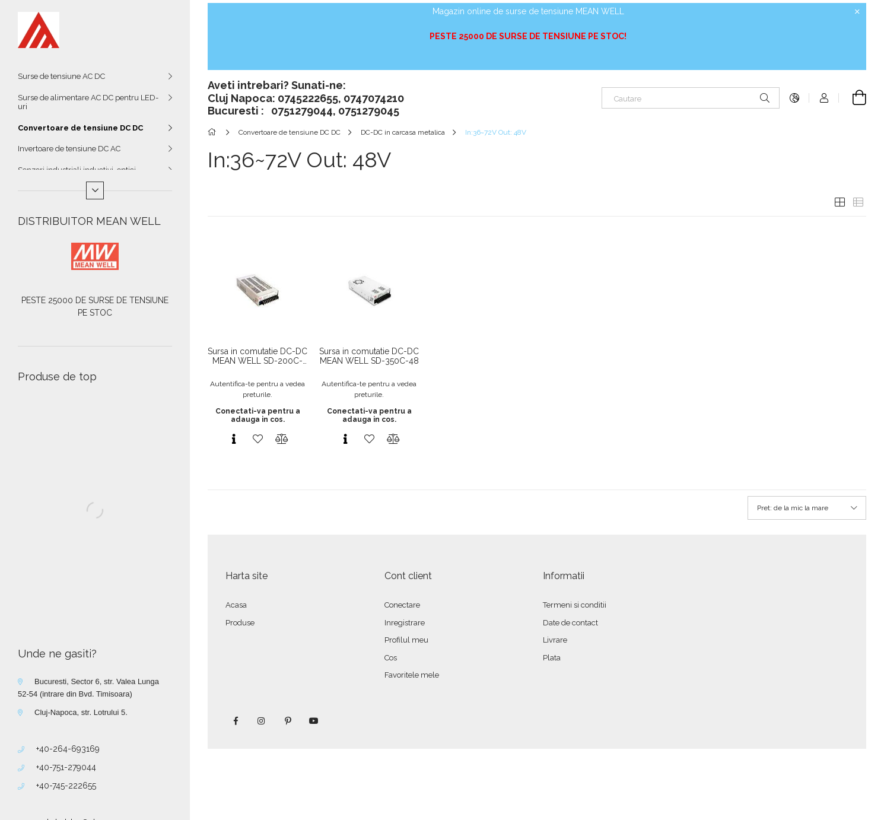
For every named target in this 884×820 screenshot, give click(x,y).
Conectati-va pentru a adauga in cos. (257, 415)
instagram (262, 721)
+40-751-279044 (66, 767)
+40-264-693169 (68, 749)
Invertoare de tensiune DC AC (69, 148)
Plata (552, 657)
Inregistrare (404, 622)
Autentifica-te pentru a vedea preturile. (257, 389)
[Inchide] (857, 12)
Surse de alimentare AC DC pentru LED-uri (88, 102)
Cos (390, 657)
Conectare (402, 604)
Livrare (555, 639)
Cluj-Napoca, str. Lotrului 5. (81, 712)
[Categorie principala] (214, 132)
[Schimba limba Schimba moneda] (794, 98)
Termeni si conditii (574, 604)
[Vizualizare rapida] (234, 439)
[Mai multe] (95, 190)
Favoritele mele (411, 674)
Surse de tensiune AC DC (61, 76)
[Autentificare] (824, 98)
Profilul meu (406, 639)
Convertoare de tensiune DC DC (80, 127)
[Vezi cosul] (852, 98)
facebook (235, 721)
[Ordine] (807, 508)
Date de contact (570, 622)
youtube (314, 721)
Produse (240, 622)
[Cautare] (691, 98)
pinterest (288, 721)
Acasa (236, 604)
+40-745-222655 (66, 785)
